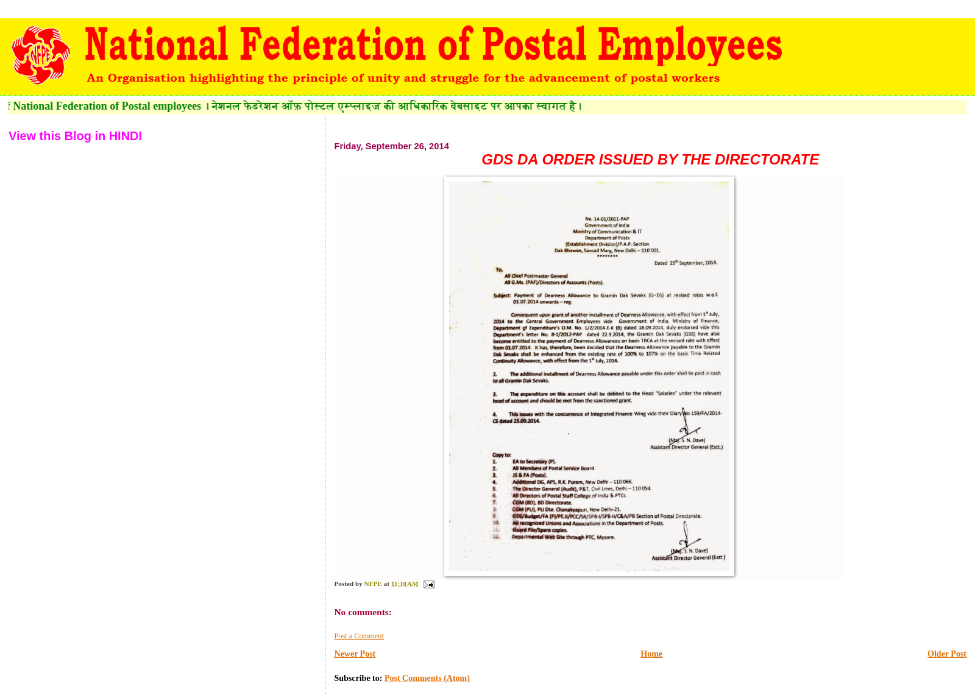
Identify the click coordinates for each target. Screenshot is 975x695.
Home (651, 653)
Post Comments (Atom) (427, 678)
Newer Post (354, 653)
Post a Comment (358, 636)
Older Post (946, 653)
